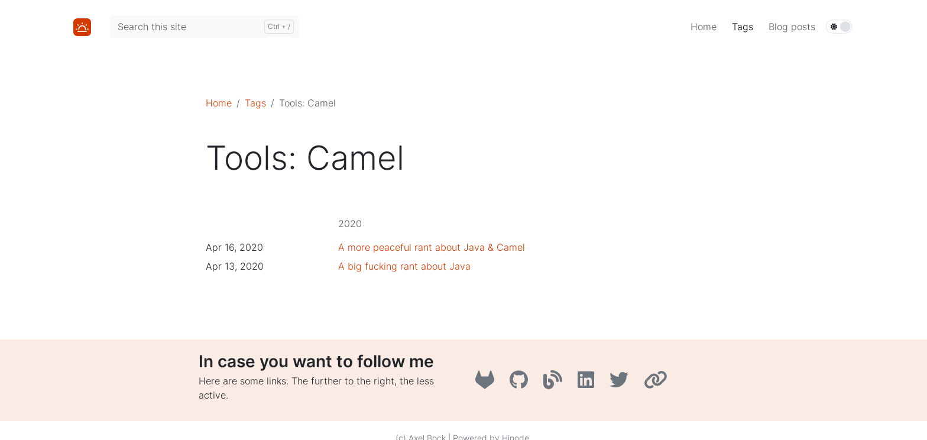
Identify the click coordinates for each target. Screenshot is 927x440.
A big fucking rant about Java (404, 266)
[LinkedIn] (589, 383)
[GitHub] (522, 383)
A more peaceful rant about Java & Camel (431, 247)
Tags (255, 103)
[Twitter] (622, 383)
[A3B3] (556, 383)
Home (219, 103)
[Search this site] (204, 26)
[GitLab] (488, 383)
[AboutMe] (657, 383)
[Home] (82, 26)
